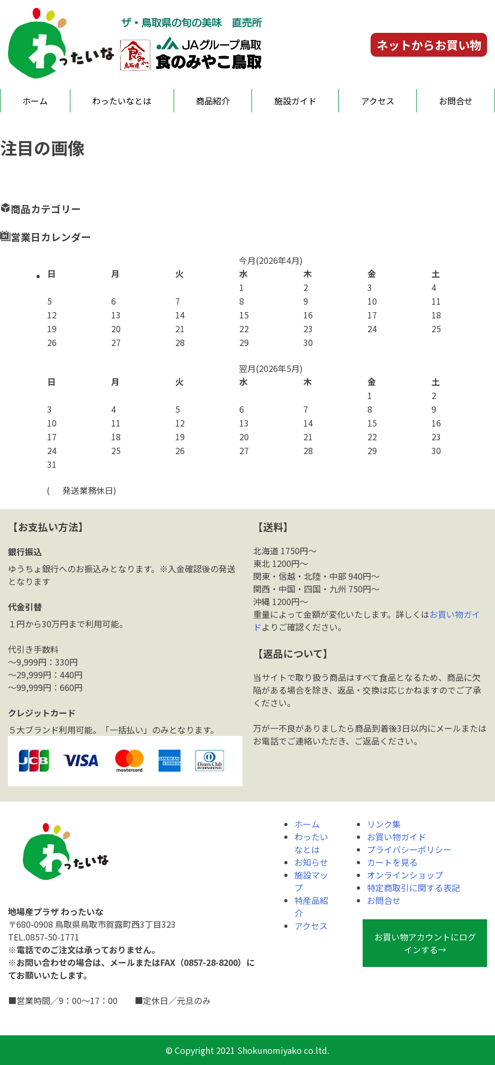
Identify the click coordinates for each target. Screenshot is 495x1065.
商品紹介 (213, 100)
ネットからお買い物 (428, 44)
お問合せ (456, 100)
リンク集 (384, 824)
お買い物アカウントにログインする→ (425, 943)
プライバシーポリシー (409, 849)
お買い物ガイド (396, 836)
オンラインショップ (405, 874)
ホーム (35, 100)
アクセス (377, 100)
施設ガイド (295, 100)
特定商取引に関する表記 (413, 887)
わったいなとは (121, 100)
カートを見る (392, 862)
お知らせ (311, 862)
